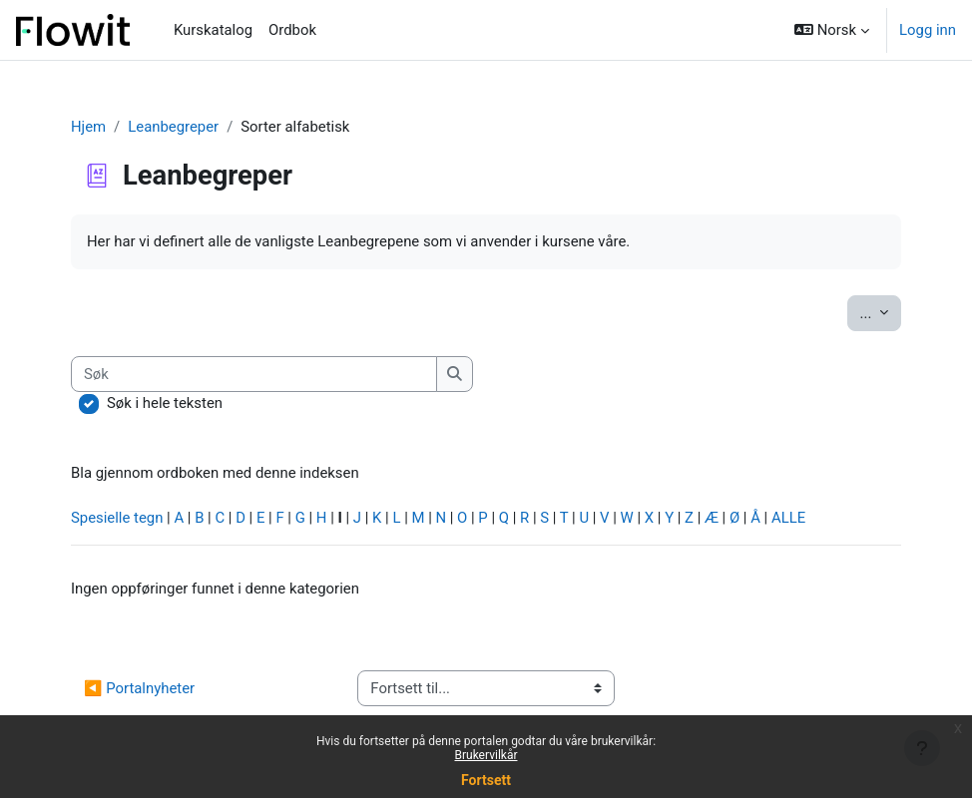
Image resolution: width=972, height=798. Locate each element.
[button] (831, 30)
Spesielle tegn (117, 518)
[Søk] (254, 374)
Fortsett (486, 780)
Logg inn (927, 30)
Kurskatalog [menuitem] (213, 30)
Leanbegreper (173, 127)
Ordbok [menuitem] (292, 30)
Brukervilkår (486, 755)
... (880, 311)
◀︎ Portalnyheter (139, 688)
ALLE (788, 518)
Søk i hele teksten (165, 403)
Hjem (88, 127)
